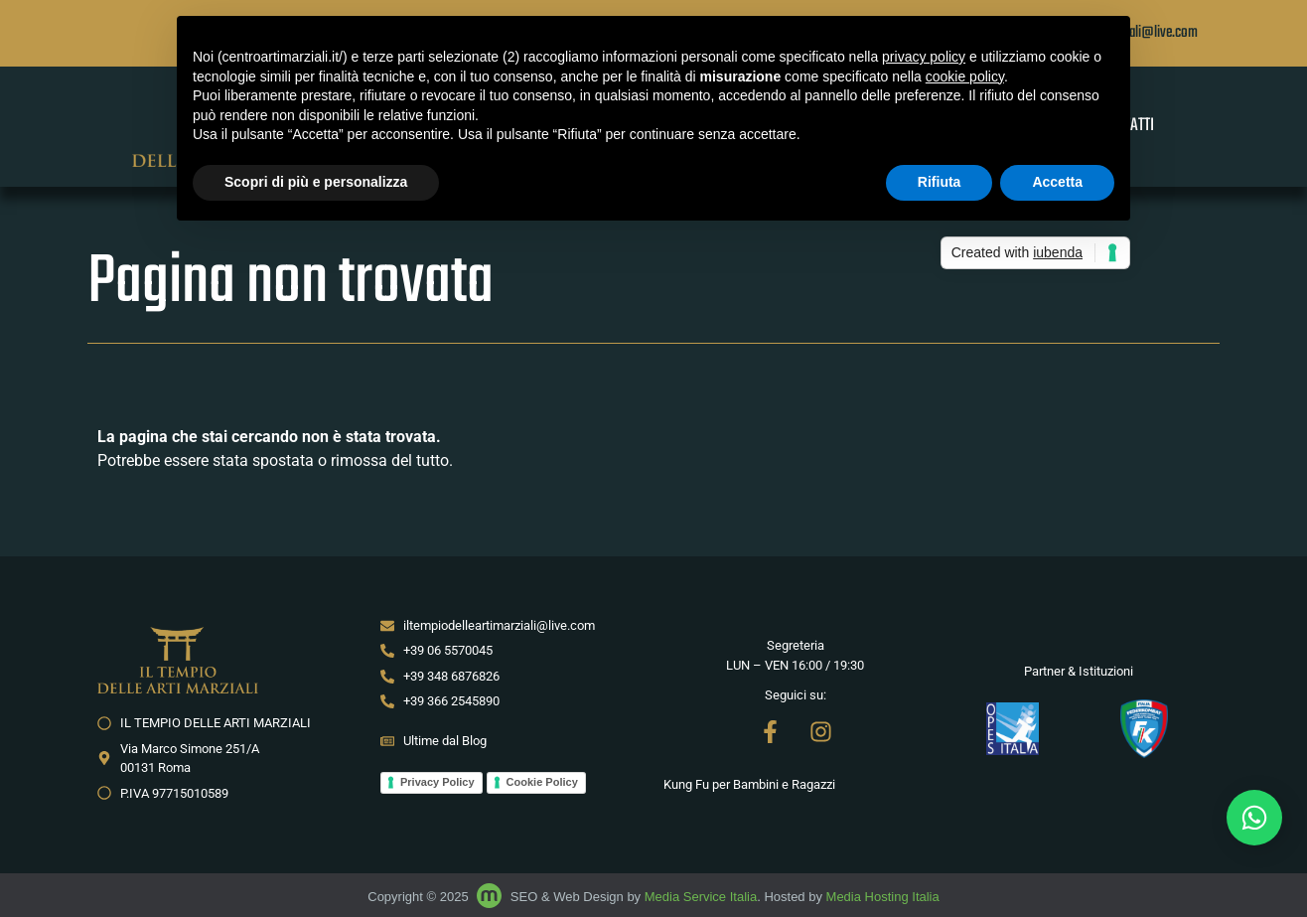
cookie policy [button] (965, 76)
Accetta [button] (1057, 182)
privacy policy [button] (923, 57)
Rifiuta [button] (939, 182)
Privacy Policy (437, 782)
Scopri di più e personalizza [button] (315, 182)
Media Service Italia (701, 896)
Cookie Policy (542, 782)
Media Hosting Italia (883, 896)
